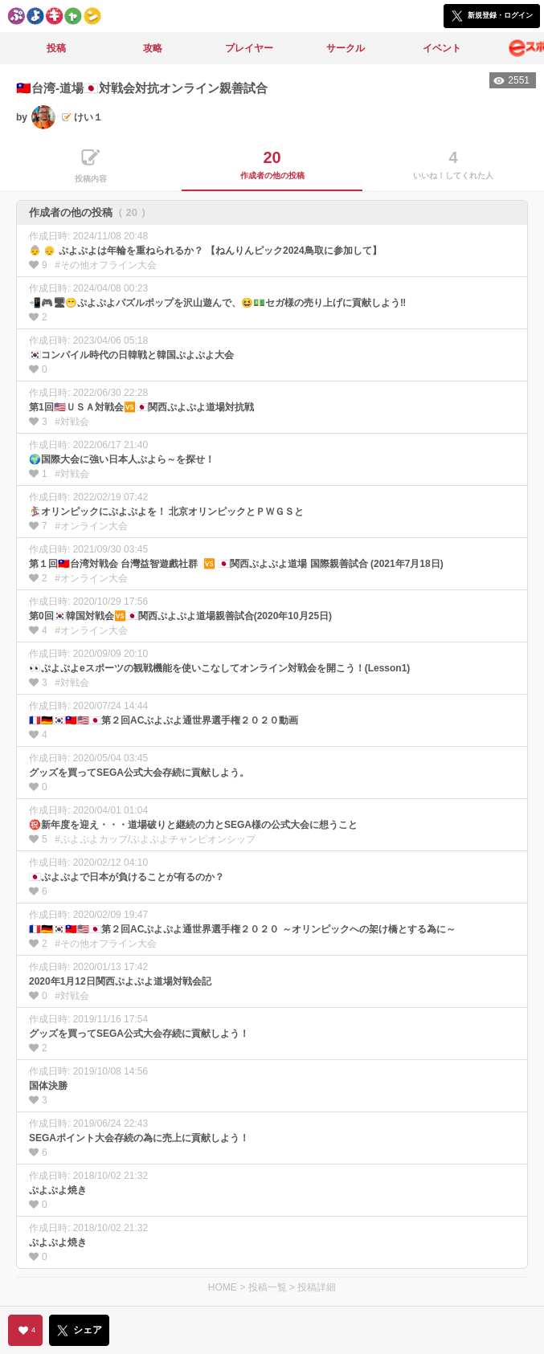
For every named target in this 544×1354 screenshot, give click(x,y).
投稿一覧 (267, 1287)
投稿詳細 (316, 1287)
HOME (222, 1287)
